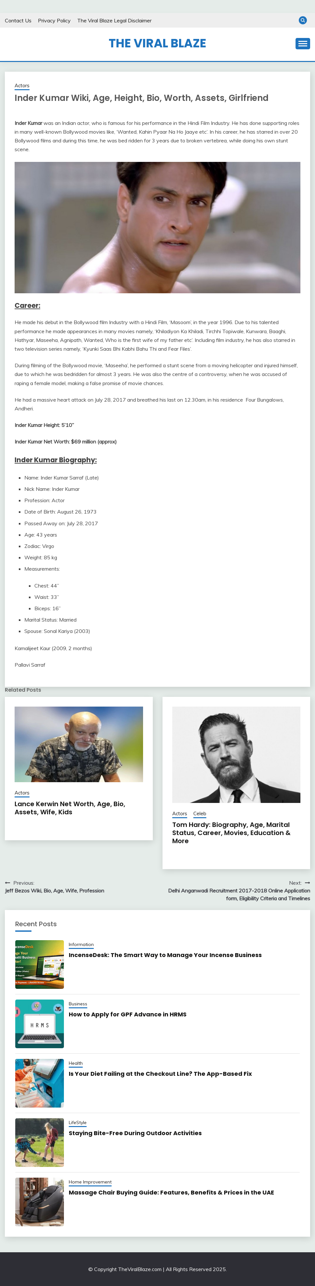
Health (76, 1063)
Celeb (199, 813)
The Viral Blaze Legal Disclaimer (114, 20)
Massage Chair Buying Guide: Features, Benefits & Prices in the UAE (171, 1192)
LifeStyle (78, 1122)
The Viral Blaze (157, 43)
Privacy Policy (54, 20)
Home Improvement (90, 1182)
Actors (22, 85)
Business (78, 1004)
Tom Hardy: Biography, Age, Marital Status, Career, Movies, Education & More (231, 832)
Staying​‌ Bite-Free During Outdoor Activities (135, 1133)
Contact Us (18, 20)
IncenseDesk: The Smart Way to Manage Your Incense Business (165, 955)
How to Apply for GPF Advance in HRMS (128, 1014)
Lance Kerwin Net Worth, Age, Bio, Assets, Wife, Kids (70, 808)
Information (81, 944)
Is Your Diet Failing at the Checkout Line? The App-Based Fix (160, 1074)
